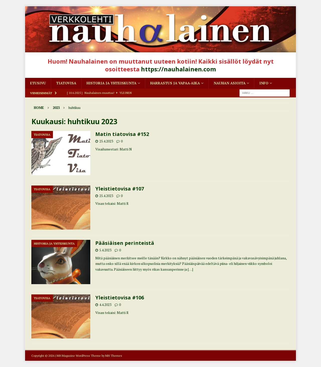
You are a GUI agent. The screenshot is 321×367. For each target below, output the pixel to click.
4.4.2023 (105, 304)
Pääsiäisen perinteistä (124, 243)
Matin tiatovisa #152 (122, 134)
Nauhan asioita (230, 83)
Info (263, 83)
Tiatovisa (66, 83)
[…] (190, 269)
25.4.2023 (106, 141)
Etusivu (38, 83)
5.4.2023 (105, 250)
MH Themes (113, 355)
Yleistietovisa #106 (119, 297)
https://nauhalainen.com (178, 69)
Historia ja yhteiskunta (111, 83)
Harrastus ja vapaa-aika (175, 83)
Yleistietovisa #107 (119, 188)
